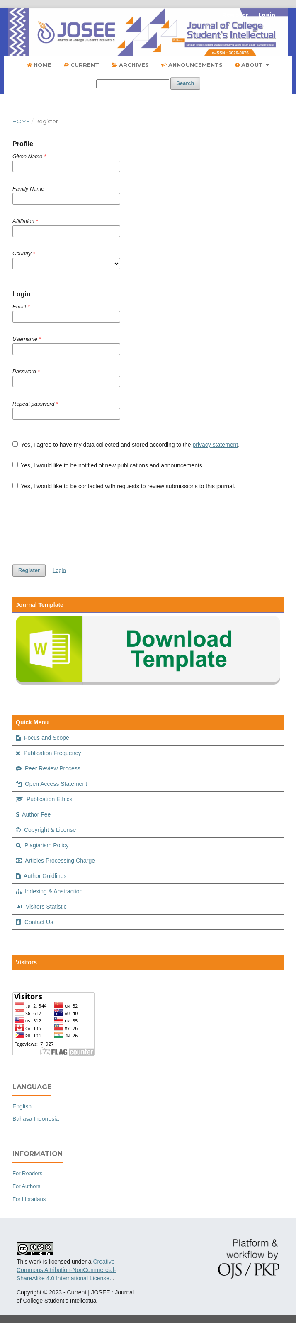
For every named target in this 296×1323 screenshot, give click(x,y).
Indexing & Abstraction (49, 891)
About (249, 64)
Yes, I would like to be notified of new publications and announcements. (108, 465)
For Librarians (29, 1199)
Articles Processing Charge (55, 860)
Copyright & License (46, 830)
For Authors (26, 1186)
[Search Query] (132, 83)
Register (235, 14)
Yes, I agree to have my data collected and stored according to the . (126, 444)
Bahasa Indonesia (35, 1118)
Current (81, 64)
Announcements (192, 64)
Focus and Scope (42, 737)
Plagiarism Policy (42, 845)
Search (185, 83)
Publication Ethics (44, 799)
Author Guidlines (41, 876)
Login (266, 14)
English (22, 1106)
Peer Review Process (48, 768)
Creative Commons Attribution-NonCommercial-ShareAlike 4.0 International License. (66, 1269)
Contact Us (34, 922)
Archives (130, 64)
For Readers (27, 1173)
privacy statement (215, 444)
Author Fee (33, 814)
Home (39, 64)
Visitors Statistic (41, 906)
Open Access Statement (51, 783)
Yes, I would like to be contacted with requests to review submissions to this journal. (123, 486)
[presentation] (75, 527)
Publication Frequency (48, 753)
